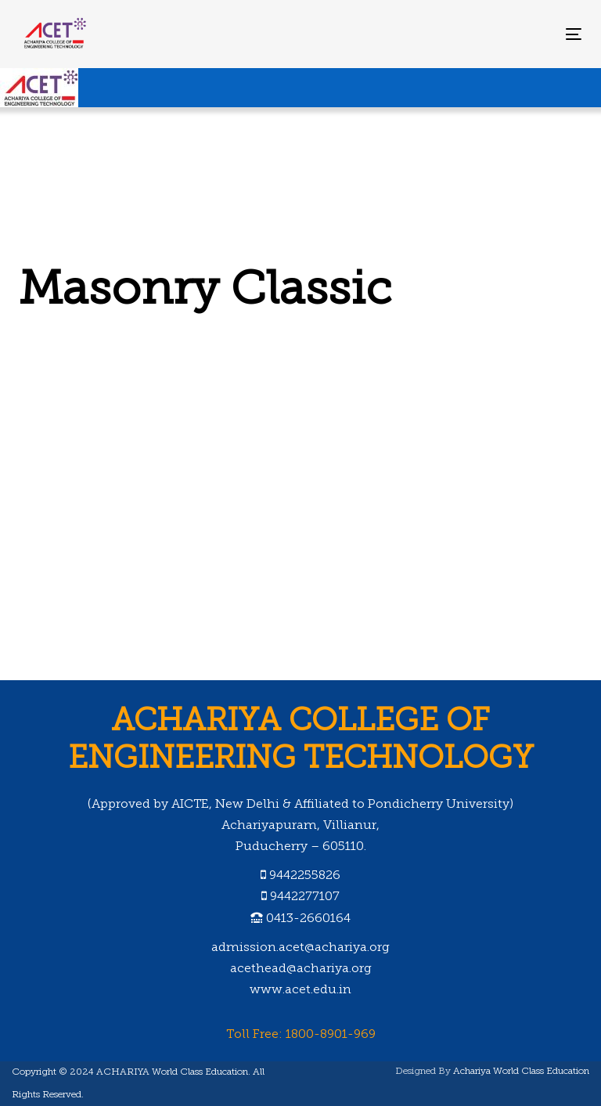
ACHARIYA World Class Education (172, 1072)
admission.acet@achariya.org (300, 948)
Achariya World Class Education (521, 1071)
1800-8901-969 (331, 1035)
